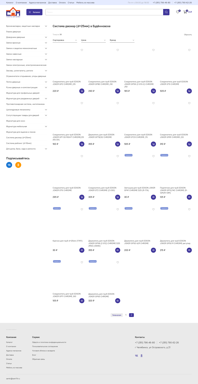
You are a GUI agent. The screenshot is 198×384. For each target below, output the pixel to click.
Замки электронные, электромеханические (26, 65)
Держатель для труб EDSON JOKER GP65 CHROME (101, 295)
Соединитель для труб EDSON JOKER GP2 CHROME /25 (67, 82)
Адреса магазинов (37, 2)
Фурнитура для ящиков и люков (20, 132)
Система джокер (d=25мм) (18, 137)
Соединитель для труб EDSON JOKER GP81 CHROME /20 (174, 135)
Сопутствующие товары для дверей (22, 115)
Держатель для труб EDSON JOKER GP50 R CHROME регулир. (175, 242)
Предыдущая (116, 315)
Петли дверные (13, 82)
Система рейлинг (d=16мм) (18, 143)
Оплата (62, 2)
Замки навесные (13, 54)
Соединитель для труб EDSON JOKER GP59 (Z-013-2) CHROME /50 (139, 84)
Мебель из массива (85, 2)
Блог (34, 355)
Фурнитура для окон (15, 121)
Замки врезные (13, 42)
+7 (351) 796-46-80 (161, 2)
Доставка (52, 2)
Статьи (71, 2)
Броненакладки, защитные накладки (23, 26)
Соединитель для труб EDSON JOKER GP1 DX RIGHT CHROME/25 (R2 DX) (68, 137)
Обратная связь (38, 359)
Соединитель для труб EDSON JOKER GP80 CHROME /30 (102, 82)
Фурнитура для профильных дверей (22, 93)
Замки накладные (14, 59)
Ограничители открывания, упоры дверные (26, 76)
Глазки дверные (13, 31)
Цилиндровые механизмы (18, 109)
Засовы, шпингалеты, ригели (19, 70)
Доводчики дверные (15, 37)
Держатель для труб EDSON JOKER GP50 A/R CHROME (137, 242)
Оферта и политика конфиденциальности (49, 342)
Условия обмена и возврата (43, 351)
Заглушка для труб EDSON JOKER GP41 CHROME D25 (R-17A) (139, 188)
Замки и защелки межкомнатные (21, 48)
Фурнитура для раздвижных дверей (22, 98)
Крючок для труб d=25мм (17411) (67, 240)
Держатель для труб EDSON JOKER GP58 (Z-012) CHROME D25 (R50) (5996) (104, 243)
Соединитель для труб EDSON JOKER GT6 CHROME (67, 188)
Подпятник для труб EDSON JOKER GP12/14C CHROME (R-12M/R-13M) (173, 190)
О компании (21, 2)
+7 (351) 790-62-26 (183, 2)
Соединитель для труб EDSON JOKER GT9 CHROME (174, 82)
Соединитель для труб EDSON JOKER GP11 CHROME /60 (67, 295)
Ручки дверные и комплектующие (22, 87)
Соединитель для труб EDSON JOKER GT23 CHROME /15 (138, 135)
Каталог (10, 2)
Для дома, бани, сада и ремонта (20, 148)
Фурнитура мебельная (16, 126)
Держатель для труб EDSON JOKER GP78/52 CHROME (101, 135)
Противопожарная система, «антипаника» (25, 104)
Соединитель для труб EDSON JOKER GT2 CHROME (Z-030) (102, 188)
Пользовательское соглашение (45, 346)
